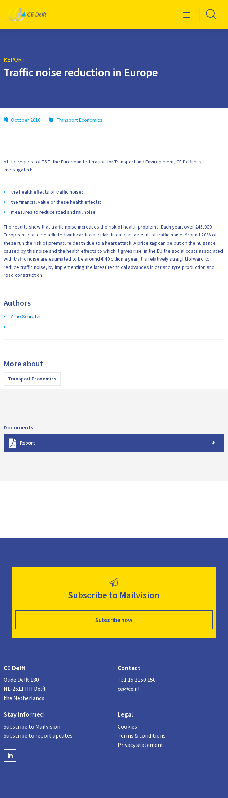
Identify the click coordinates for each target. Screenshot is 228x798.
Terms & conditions (142, 735)
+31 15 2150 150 (137, 679)
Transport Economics (32, 378)
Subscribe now (113, 619)
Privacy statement (140, 744)
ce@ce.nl (129, 688)
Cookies (127, 726)
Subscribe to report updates (38, 735)
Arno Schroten (26, 316)
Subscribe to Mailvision (32, 726)
